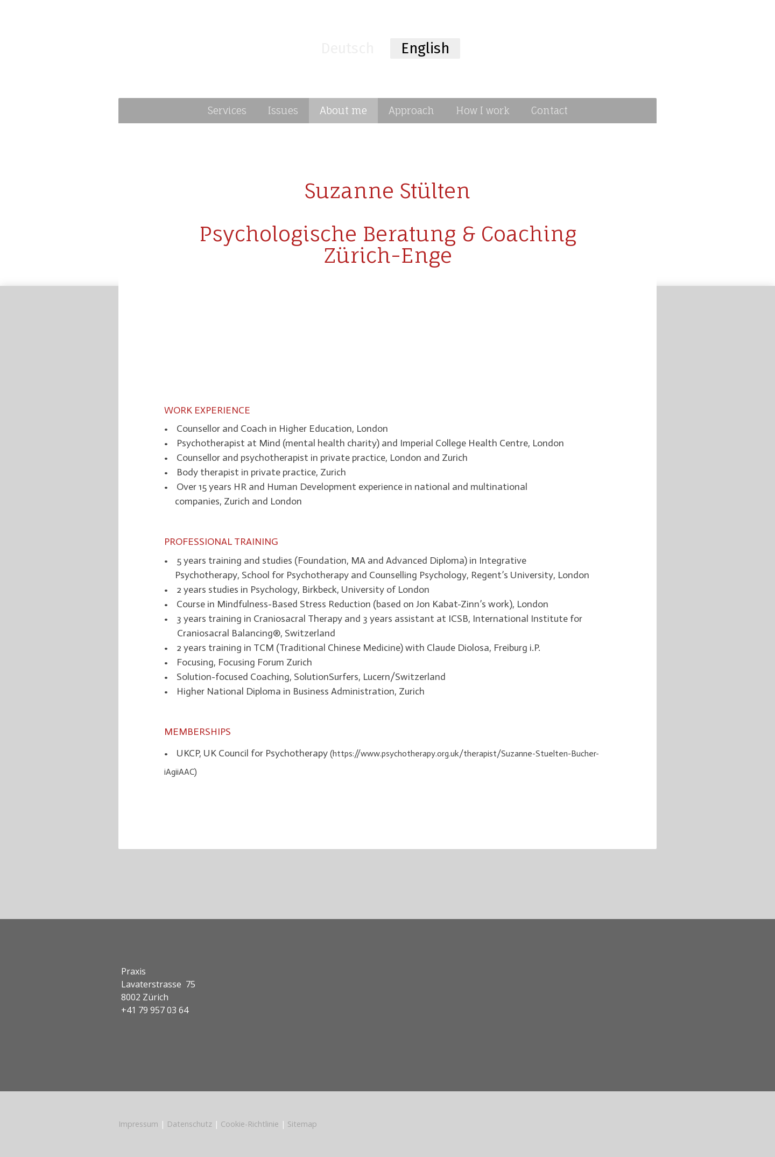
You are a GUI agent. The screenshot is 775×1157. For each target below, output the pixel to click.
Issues (283, 110)
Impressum (138, 1124)
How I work (483, 110)
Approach (411, 110)
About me (343, 110)
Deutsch (347, 48)
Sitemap (302, 1124)
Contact (549, 110)
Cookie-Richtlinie (250, 1124)
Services (227, 110)
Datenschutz (189, 1124)
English (425, 48)
